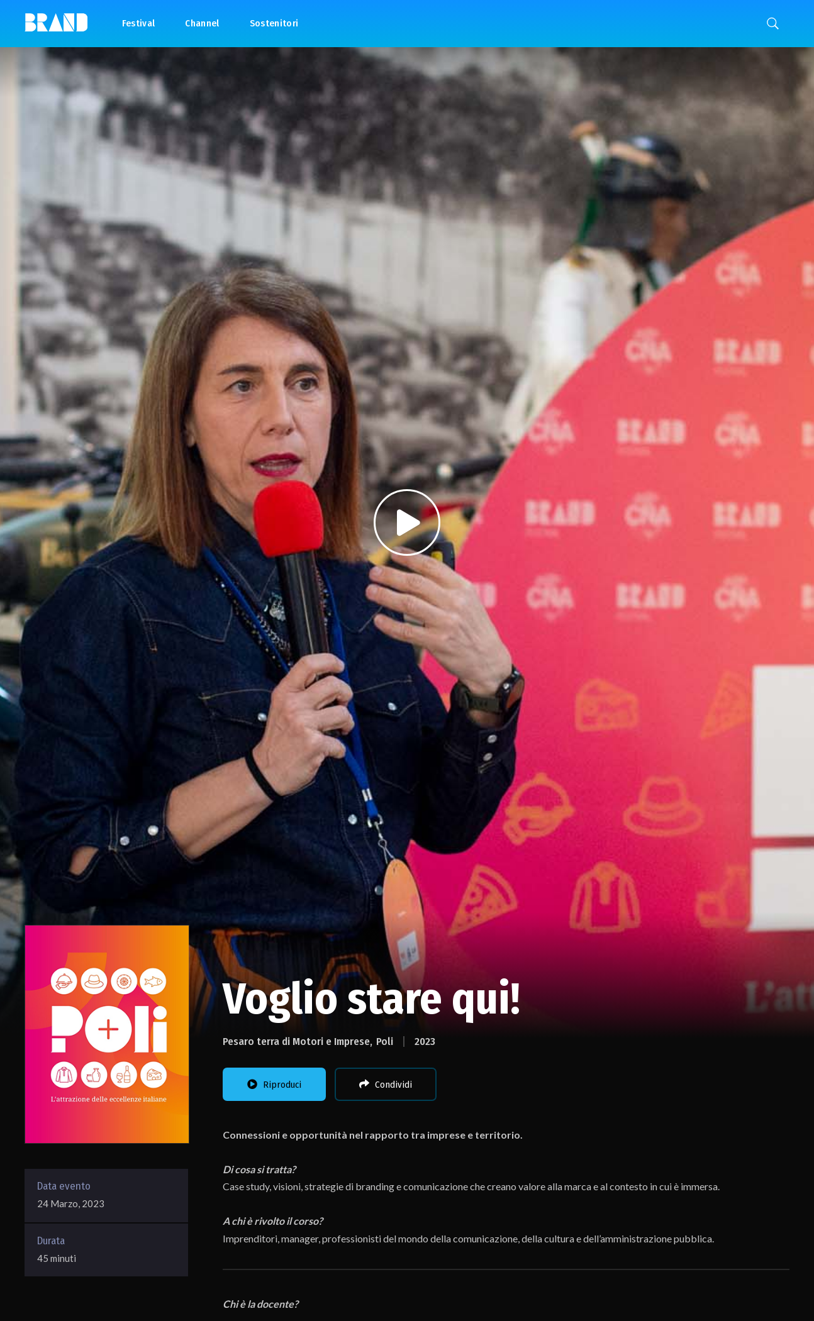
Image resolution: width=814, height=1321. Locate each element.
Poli (384, 1041)
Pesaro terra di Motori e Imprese (296, 1041)
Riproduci (274, 1084)
